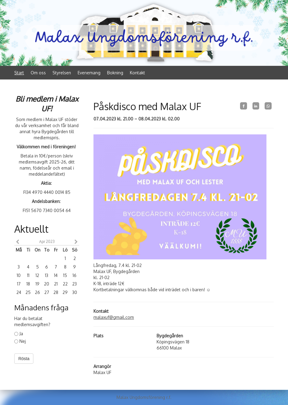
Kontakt (137, 72)
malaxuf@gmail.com (113, 317)
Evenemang (89, 72)
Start (19, 72)
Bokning (115, 72)
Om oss (38, 72)
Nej (20, 341)
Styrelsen (62, 72)
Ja (18, 333)
